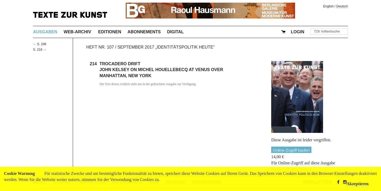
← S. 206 (39, 44)
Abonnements (144, 32)
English (328, 6)
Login (297, 32)
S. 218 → (39, 50)
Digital (175, 32)
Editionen (109, 32)
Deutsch (342, 6)
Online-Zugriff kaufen (291, 150)
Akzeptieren (358, 183)
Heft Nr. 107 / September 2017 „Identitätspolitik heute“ (150, 47)
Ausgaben (45, 32)
